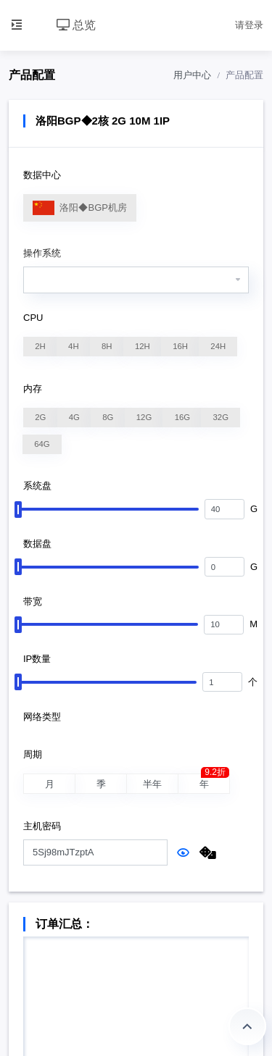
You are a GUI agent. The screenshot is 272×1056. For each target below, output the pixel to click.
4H (74, 346)
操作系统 (42, 253)
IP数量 (37, 658)
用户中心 (192, 75)
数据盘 (37, 543)
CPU (33, 317)
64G (41, 444)
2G (40, 417)
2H (40, 346)
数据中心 (42, 174)
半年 (152, 785)
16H (180, 346)
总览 (76, 25)
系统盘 (37, 485)
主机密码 (42, 826)
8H (107, 346)
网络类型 (42, 716)
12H (142, 346)
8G (108, 417)
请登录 (249, 25)
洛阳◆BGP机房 (80, 208)
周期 (32, 754)
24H (218, 346)
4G (75, 417)
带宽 (32, 601)
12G (144, 417)
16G (182, 417)
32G (220, 417)
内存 (32, 388)
